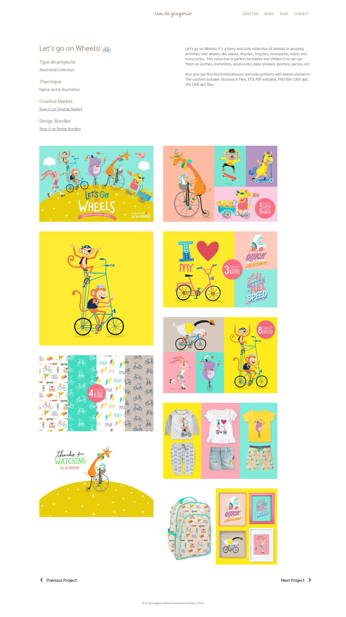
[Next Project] (296, 580)
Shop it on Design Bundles (60, 128)
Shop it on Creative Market (60, 109)
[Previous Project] (58, 580)
